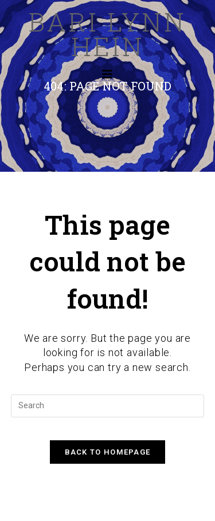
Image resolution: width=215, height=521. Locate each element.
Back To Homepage (108, 452)
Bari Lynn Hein (107, 34)
